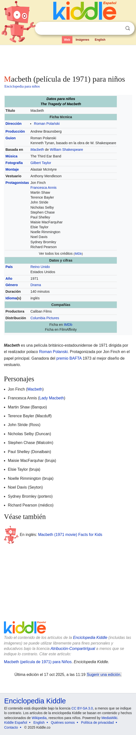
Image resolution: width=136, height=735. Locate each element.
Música (11, 156)
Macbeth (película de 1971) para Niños (38, 662)
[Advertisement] (68, 58)
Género (11, 285)
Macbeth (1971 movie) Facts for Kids (70, 534)
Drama (35, 285)
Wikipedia (39, 718)
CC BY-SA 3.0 (82, 708)
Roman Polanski (53, 352)
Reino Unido (40, 267)
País (9, 267)
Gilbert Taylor (40, 163)
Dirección (13, 124)
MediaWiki (109, 718)
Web (67, 39)
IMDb (78, 253)
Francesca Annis (43, 188)
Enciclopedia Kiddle (90, 637)
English (100, 39)
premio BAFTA (69, 358)
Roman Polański (47, 124)
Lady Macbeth (51, 398)
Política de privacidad (97, 722)
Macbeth (37, 150)
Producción (15, 131)
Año (8, 278)
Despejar (117, 28)
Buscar (128, 28)
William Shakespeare (66, 150)
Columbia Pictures (44, 318)
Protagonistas (17, 183)
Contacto (11, 727)
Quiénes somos (63, 722)
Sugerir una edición (103, 674)
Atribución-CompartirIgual (73, 648)
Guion (10, 138)
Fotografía (14, 163)
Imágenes (82, 39)
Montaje (12, 169)
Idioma (11, 298)
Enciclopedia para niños (22, 86)
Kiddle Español (15, 722)
